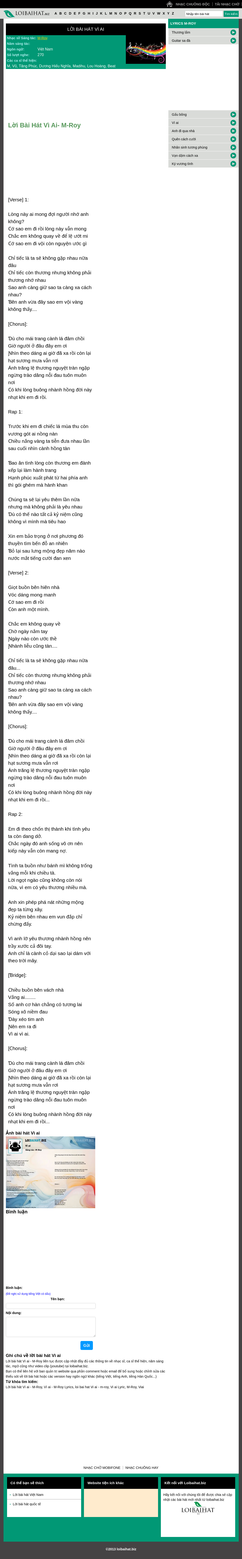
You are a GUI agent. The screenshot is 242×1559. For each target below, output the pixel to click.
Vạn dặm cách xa (185, 155)
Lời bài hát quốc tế (27, 1508)
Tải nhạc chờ (227, 4)
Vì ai (175, 123)
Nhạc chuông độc (193, 4)
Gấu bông (179, 114)
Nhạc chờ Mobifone (101, 1471)
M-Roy (43, 38)
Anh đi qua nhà (183, 131)
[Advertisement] (50, 1249)
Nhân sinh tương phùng (189, 147)
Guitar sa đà (181, 40)
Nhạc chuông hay (142, 1471)
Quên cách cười (184, 139)
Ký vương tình (182, 164)
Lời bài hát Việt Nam (28, 1498)
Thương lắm (181, 32)
